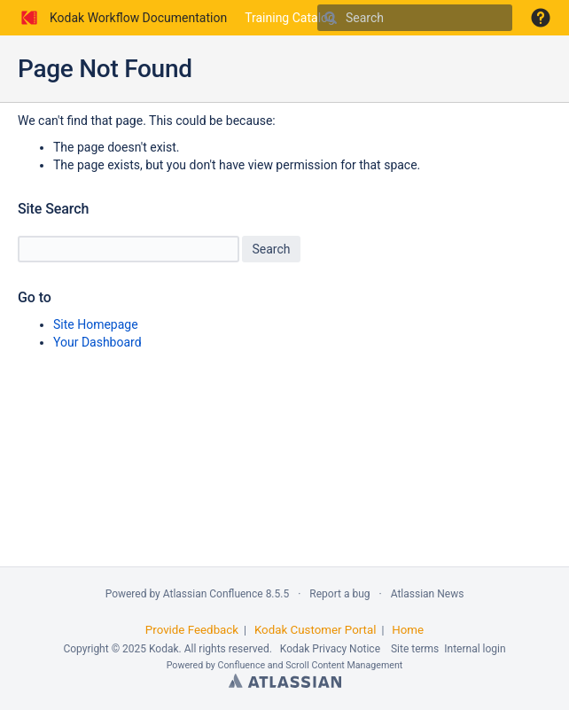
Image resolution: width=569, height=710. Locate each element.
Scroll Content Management (343, 665)
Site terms (415, 649)
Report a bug (339, 594)
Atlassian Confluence (213, 594)
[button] (540, 17)
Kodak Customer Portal (315, 629)
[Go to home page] (122, 17)
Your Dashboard (97, 342)
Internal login (474, 649)
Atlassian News (427, 594)
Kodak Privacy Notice (330, 649)
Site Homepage (95, 324)
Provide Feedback (191, 629)
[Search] (330, 18)
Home (408, 629)
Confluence (242, 665)
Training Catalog (290, 18)
